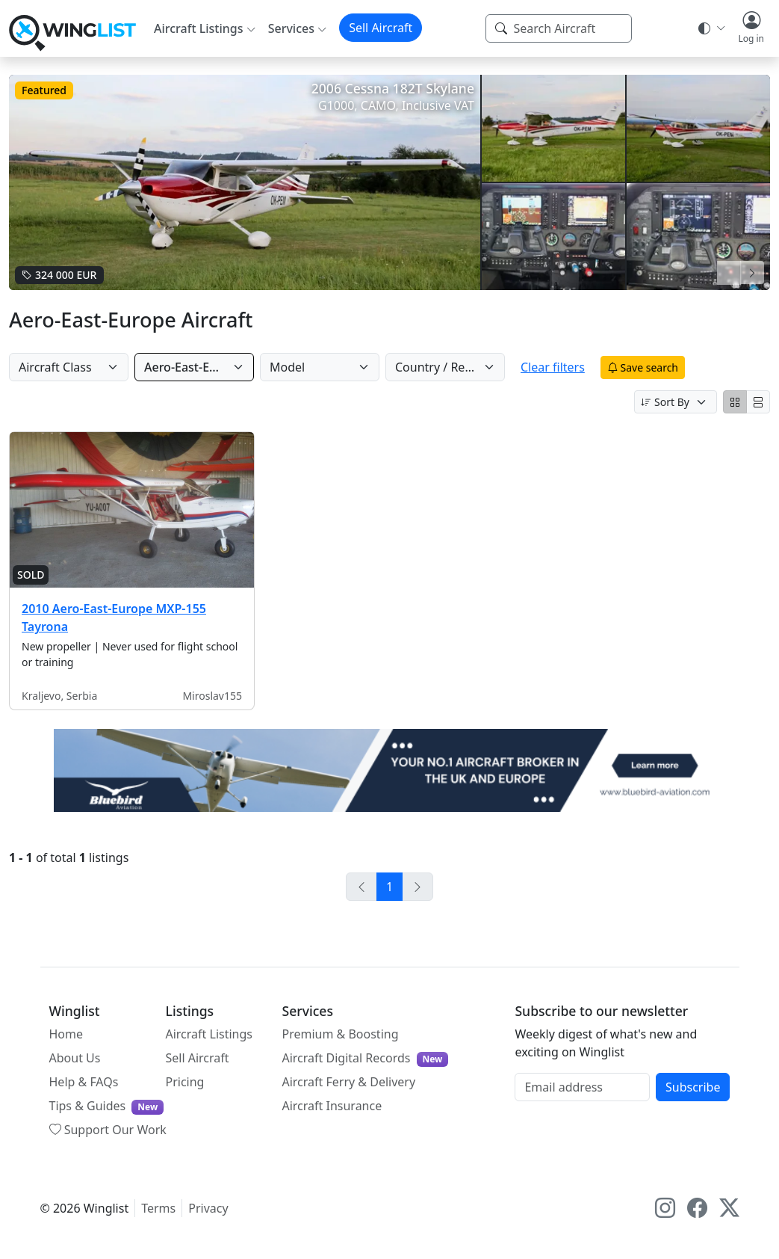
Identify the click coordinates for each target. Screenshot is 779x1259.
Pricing (184, 1082)
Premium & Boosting (340, 1034)
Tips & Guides (106, 1106)
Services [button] (291, 28)
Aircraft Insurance (332, 1106)
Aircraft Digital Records (365, 1058)
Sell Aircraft (380, 27)
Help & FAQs (84, 1082)
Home (66, 1034)
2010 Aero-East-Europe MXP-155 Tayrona (114, 617)
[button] (751, 28)
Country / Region (459, 367)
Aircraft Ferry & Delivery (348, 1082)
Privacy (208, 1208)
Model (303, 367)
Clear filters (582, 367)
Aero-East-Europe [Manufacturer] (193, 367)
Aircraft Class (55, 367)
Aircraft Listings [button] (198, 28)
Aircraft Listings (208, 1034)
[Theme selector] (710, 28)
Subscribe (692, 1087)
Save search (671, 367)
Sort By (665, 402)
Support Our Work (108, 1129)
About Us (75, 1058)
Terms (158, 1208)
